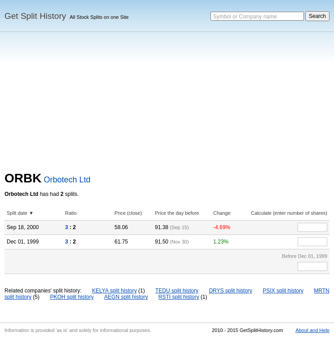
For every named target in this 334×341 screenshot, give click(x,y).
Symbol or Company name (245, 16)
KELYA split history (114, 291)
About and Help (312, 330)
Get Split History (35, 16)
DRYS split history (230, 291)
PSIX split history (283, 291)
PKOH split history (71, 297)
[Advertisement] (167, 104)
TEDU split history (176, 291)
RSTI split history (178, 297)
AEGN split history (126, 297)
